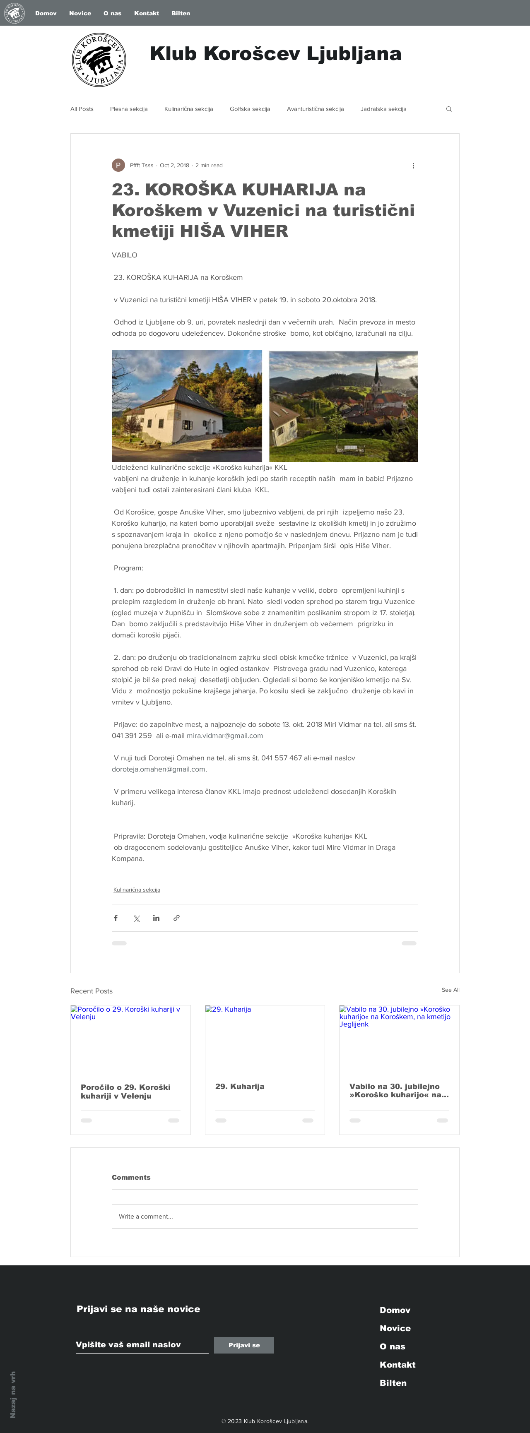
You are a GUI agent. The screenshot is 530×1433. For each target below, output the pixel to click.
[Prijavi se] (244, 1345)
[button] (449, 108)
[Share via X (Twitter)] (136, 918)
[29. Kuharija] (265, 1038)
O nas (392, 1346)
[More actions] (413, 165)
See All (451, 989)
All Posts (82, 108)
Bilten (393, 1382)
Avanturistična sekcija (315, 108)
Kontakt (398, 1364)
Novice (395, 1328)
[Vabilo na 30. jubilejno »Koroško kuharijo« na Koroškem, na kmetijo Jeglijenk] (399, 1038)
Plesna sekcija (129, 108)
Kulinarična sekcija (188, 108)
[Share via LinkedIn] (156, 918)
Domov (395, 1310)
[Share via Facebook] (116, 918)
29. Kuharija (240, 1086)
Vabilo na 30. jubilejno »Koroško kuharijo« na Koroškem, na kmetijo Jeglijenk (395, 1090)
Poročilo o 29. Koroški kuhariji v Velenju (126, 1091)
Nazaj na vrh (13, 1395)
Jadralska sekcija (384, 108)
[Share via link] (177, 918)
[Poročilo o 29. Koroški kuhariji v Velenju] (130, 1038)
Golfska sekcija (250, 108)
